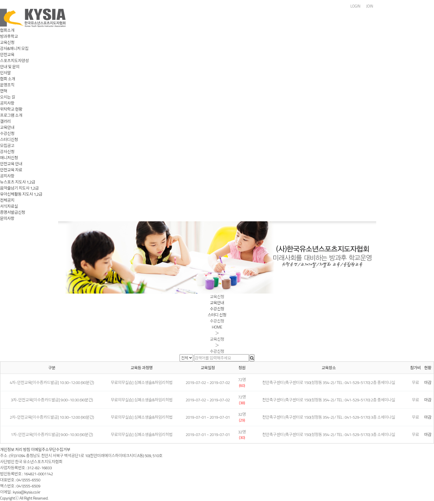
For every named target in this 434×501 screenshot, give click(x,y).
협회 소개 (7, 79)
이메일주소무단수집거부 (50, 449)
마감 (427, 382)
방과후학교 (9, 36)
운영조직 (7, 85)
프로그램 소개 (11, 115)
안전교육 (7, 54)
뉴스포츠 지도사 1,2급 (17, 182)
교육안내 (7, 127)
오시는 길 (7, 97)
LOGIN (355, 6)
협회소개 (7, 30)
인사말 (5, 73)
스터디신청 (9, 139)
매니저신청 (9, 158)
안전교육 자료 (11, 170)
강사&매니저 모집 (14, 48)
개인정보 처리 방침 (15, 449)
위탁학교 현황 (11, 109)
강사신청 (7, 152)
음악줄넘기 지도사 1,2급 (19, 188)
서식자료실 (9, 206)
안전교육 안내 (11, 164)
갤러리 (5, 121)
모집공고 (7, 145)
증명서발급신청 (12, 212)
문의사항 (7, 218)
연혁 (3, 91)
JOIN (369, 6)
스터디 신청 (217, 315)
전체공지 (7, 200)
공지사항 (7, 103)
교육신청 (7, 42)
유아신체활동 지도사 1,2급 (21, 194)
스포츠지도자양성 (14, 60)
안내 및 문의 (9, 67)
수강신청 (7, 133)
